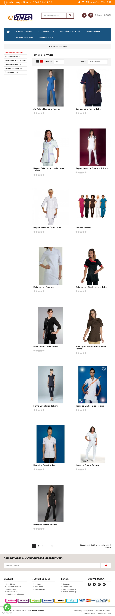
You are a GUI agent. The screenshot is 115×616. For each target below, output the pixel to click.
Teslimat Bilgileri (13, 587)
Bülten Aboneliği (70, 592)
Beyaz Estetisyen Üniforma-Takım (48, 169)
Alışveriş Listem (69, 589)
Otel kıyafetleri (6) (13, 56)
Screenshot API (104, 613)
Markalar (77, 611)
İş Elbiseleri (45, 38)
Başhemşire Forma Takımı (89, 109)
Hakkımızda (11, 589)
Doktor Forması (83, 227)
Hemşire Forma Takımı (87, 465)
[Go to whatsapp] (7, 607)
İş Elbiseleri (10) (11, 72)
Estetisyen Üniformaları (46, 346)
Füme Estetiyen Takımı (45, 406)
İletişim (38, 584)
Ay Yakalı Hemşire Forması (47, 109)
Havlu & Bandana (24, 38)
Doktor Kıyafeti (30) (13, 64)
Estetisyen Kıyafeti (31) (15, 60)
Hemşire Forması (24, 31)
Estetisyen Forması (43, 287)
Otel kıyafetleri (46, 31)
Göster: (48, 61)
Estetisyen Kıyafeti (70, 31)
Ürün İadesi (39, 587)
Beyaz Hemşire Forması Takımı (91, 168)
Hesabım (66, 584)
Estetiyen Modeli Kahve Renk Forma (90, 347)
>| (52, 546)
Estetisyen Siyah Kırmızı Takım (91, 287)
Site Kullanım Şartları (15, 594)
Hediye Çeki (88, 611)
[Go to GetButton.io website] (7, 613)
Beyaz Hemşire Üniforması (47, 227)
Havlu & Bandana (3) (13, 68)
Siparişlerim (67, 587)
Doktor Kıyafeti (94, 31)
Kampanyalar (89, 613)
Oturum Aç (92, 2)
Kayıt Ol (106, 2)
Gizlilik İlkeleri (12, 592)
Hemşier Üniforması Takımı (89, 406)
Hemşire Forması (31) (14, 52)
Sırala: (83, 61)
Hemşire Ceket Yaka (44, 465)
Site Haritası (40, 589)
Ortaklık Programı (103, 611)
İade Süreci (10, 584)
